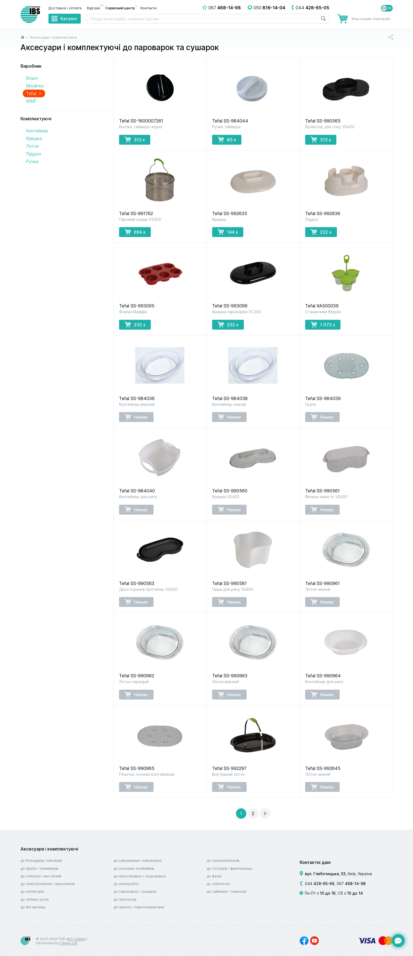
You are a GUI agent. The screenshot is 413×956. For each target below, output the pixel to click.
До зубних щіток (35, 899)
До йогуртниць (33, 907)
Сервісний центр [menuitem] (120, 8)
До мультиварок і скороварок (140, 876)
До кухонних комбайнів (134, 868)
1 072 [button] (323, 324)
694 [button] (135, 232)
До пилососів (125, 899)
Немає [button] (136, 416)
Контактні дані (315, 862)
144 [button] (228, 232)
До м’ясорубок (126, 883)
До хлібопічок (218, 883)
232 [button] (321, 232)
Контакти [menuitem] (148, 8)
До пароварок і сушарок (135, 891)
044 (319, 883)
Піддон (33, 153)
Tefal (34, 93)
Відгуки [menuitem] (95, 7)
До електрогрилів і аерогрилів (48, 883)
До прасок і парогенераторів (139, 907)
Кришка (34, 138)
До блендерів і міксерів (41, 860)
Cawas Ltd (68, 943)
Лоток (32, 146)
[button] (253, 813)
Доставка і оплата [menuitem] (65, 8)
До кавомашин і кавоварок (138, 860)
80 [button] (227, 139)
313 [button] (135, 139)
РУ (390, 8)
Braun (32, 78)
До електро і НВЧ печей (41, 876)
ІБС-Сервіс (76, 939)
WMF (31, 101)
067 (351, 883)
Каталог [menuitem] (68, 18)
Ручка (32, 161)
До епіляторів (32, 891)
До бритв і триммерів (40, 868)
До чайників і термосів (227, 891)
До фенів (214, 876)
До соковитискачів (223, 860)
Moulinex (35, 86)
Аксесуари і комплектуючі (49, 849)
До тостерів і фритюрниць (229, 868)
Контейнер (37, 130)
